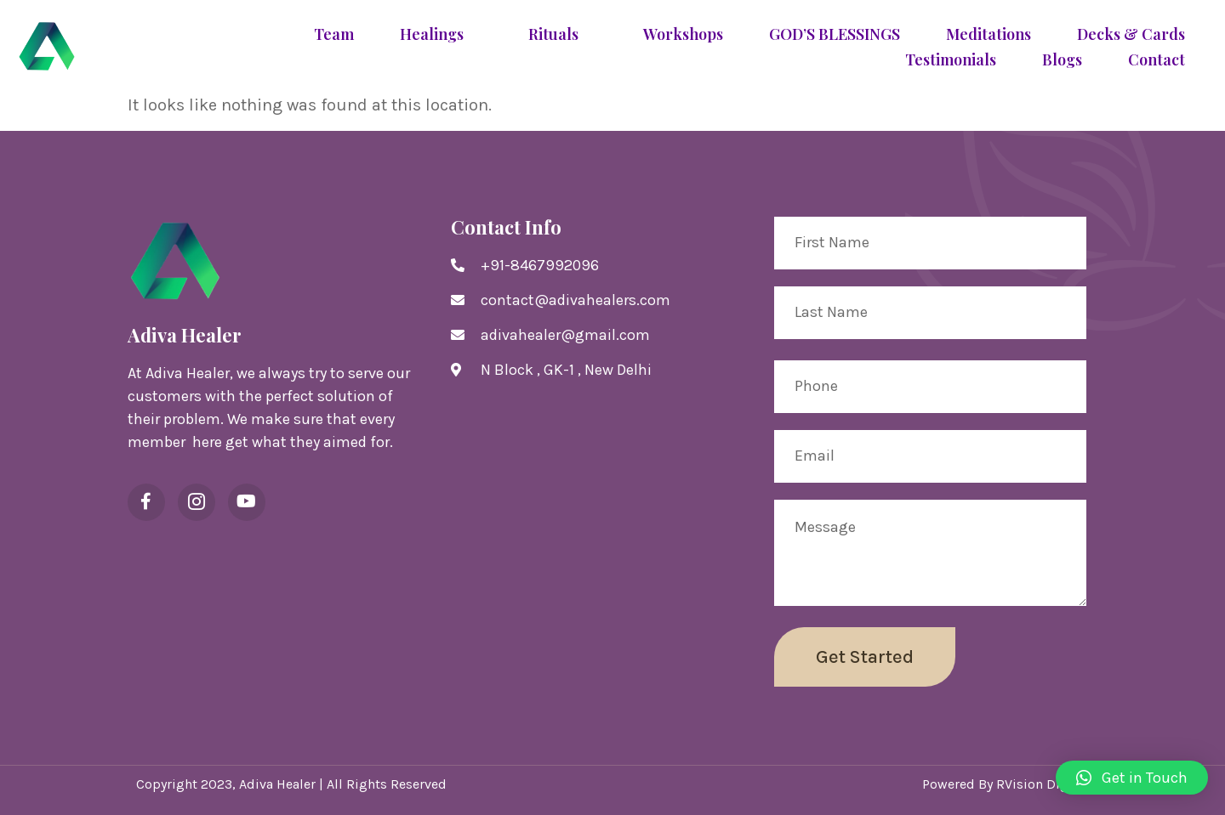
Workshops (683, 35)
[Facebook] (146, 502)
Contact (1156, 60)
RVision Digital (1042, 784)
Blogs (1062, 60)
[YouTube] (246, 502)
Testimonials (950, 60)
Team (334, 35)
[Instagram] (196, 502)
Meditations (988, 35)
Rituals (562, 35)
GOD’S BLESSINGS (834, 35)
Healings (441, 35)
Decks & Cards (1131, 35)
